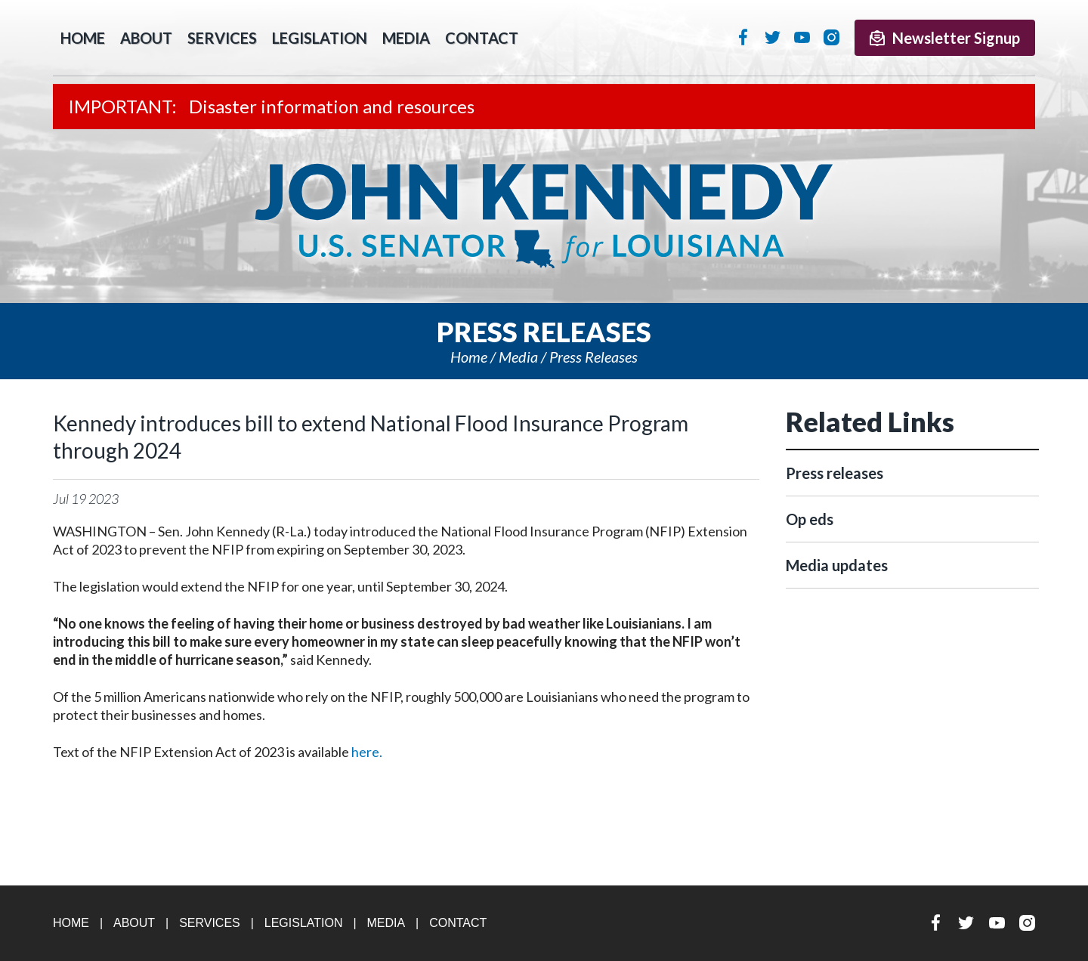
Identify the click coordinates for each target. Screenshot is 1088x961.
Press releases (593, 357)
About (146, 38)
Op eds (809, 519)
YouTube (802, 37)
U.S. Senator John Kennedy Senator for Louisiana (544, 216)
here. (366, 751)
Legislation (319, 38)
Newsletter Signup (945, 38)
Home (468, 357)
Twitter (772, 37)
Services (222, 38)
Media (406, 38)
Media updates (837, 565)
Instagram (831, 37)
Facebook (743, 37)
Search (548, 38)
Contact (481, 38)
